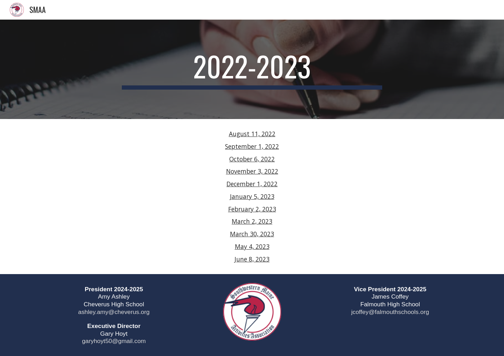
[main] (252, 69)
